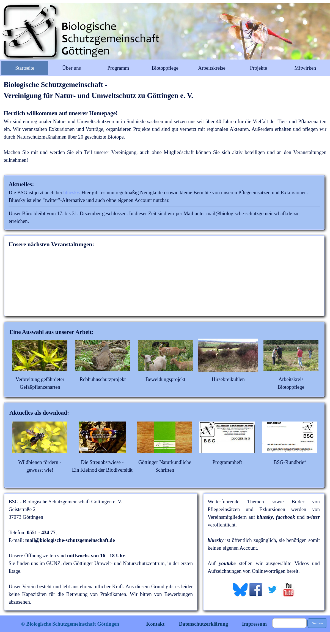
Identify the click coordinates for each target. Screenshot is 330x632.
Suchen (317, 623)
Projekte (258, 68)
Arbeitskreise (211, 68)
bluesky (71, 192)
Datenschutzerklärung (203, 624)
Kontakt (155, 624)
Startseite (24, 68)
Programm (118, 68)
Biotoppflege (165, 68)
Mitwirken (305, 68)
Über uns (71, 68)
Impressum (254, 624)
